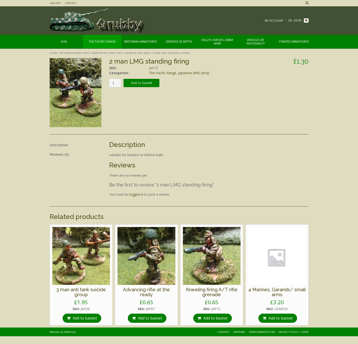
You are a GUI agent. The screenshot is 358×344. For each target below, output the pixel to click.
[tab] (75, 145)
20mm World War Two (107, 53)
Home (53, 53)
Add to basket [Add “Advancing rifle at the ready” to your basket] (150, 318)
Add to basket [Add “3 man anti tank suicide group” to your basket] (85, 318)
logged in (136, 194)
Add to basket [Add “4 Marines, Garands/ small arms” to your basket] (281, 318)
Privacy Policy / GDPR (293, 331)
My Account (274, 20)
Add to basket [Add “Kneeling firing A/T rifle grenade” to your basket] (215, 318)
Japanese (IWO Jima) (137, 53)
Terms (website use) (262, 331)
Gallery (55, 2)
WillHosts (70, 332)
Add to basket (141, 83)
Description (59, 144)
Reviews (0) (59, 154)
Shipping (239, 331)
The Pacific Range (162, 73)
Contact (71, 2)
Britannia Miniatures (74, 53)
